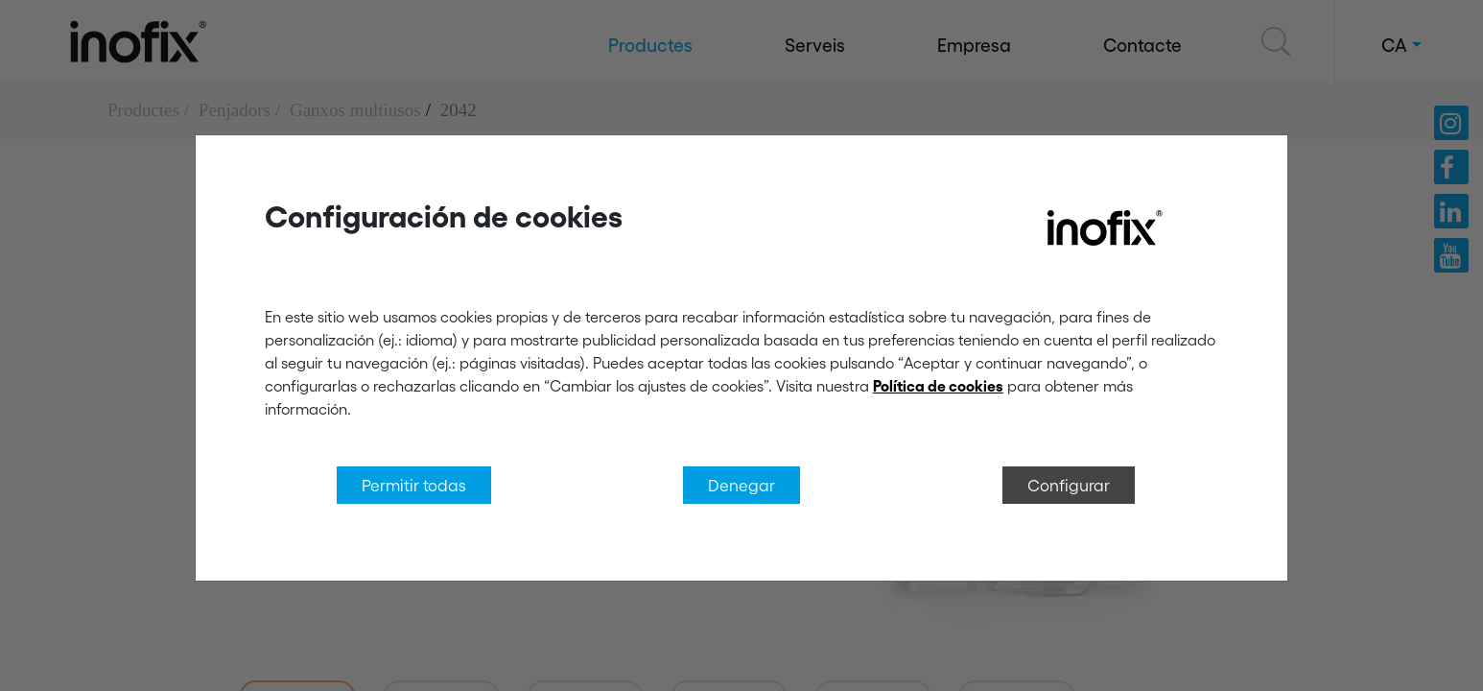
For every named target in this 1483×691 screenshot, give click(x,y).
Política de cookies (938, 385)
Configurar (1068, 484)
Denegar (741, 484)
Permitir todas (414, 484)
